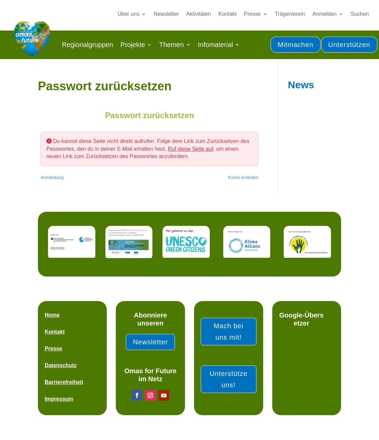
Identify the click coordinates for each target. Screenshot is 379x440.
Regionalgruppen (87, 44)
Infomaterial (215, 44)
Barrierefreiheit (64, 382)
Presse (252, 14)
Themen (171, 44)
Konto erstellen (243, 177)
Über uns (128, 14)
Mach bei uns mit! (228, 331)
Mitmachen (296, 44)
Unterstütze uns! (228, 379)
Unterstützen (349, 44)
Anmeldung (52, 177)
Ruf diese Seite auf (190, 149)
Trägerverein (290, 14)
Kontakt (228, 14)
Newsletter (166, 14)
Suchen (360, 14)
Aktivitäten (198, 14)
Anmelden (325, 14)
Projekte (133, 44)
